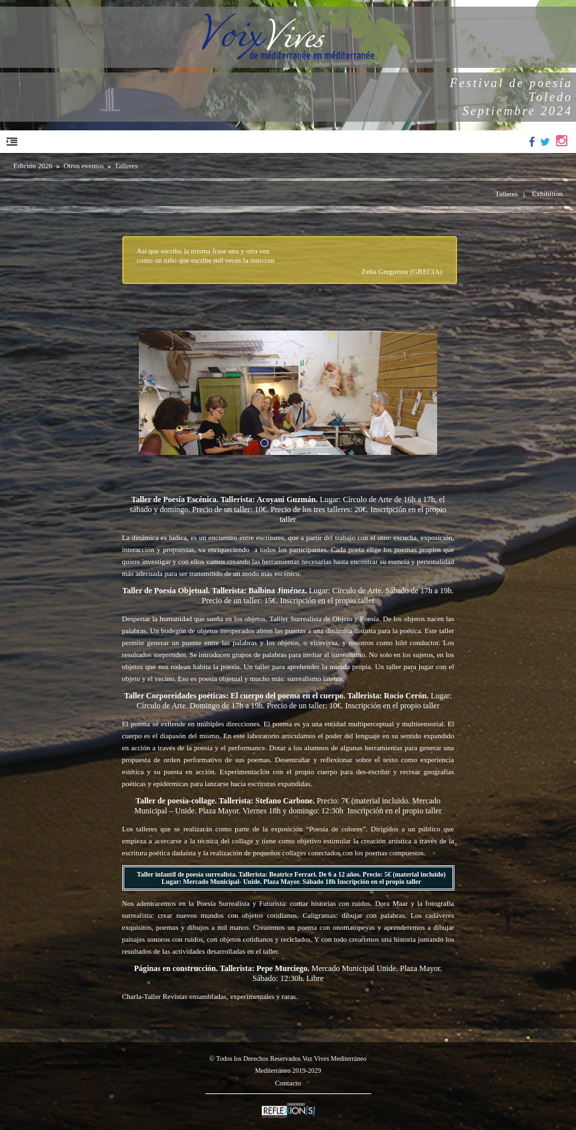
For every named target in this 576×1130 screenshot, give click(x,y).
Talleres (126, 166)
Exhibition (547, 194)
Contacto (288, 1083)
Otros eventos (83, 166)
